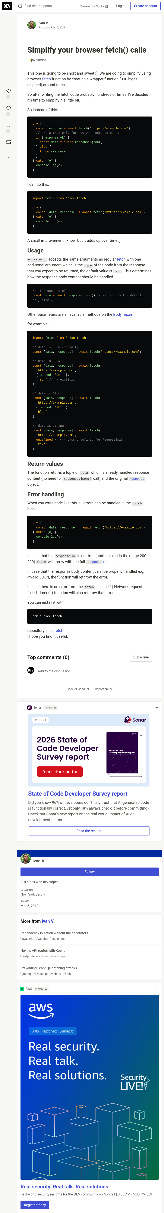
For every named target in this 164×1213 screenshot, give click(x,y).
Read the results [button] (88, 831)
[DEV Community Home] (7, 6)
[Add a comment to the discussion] (94, 674)
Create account (145, 6)
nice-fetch (54, 630)
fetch (46, 79)
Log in (120, 6)
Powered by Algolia (94, 6)
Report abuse (104, 689)
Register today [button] (35, 1205)
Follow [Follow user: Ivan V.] (90, 872)
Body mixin (122, 314)
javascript (37, 60)
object (100, 561)
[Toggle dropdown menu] (156, 707)
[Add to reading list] (8, 127)
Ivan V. (43, 23)
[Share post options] (8, 157)
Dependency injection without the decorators (89, 936)
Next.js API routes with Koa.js (89, 954)
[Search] (20, 6)
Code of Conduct (78, 689)
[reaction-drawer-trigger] (8, 93)
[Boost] (8, 142)
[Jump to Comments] (8, 110)
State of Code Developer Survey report (77, 793)
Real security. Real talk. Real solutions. (65, 1187)
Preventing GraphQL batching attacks (89, 971)
